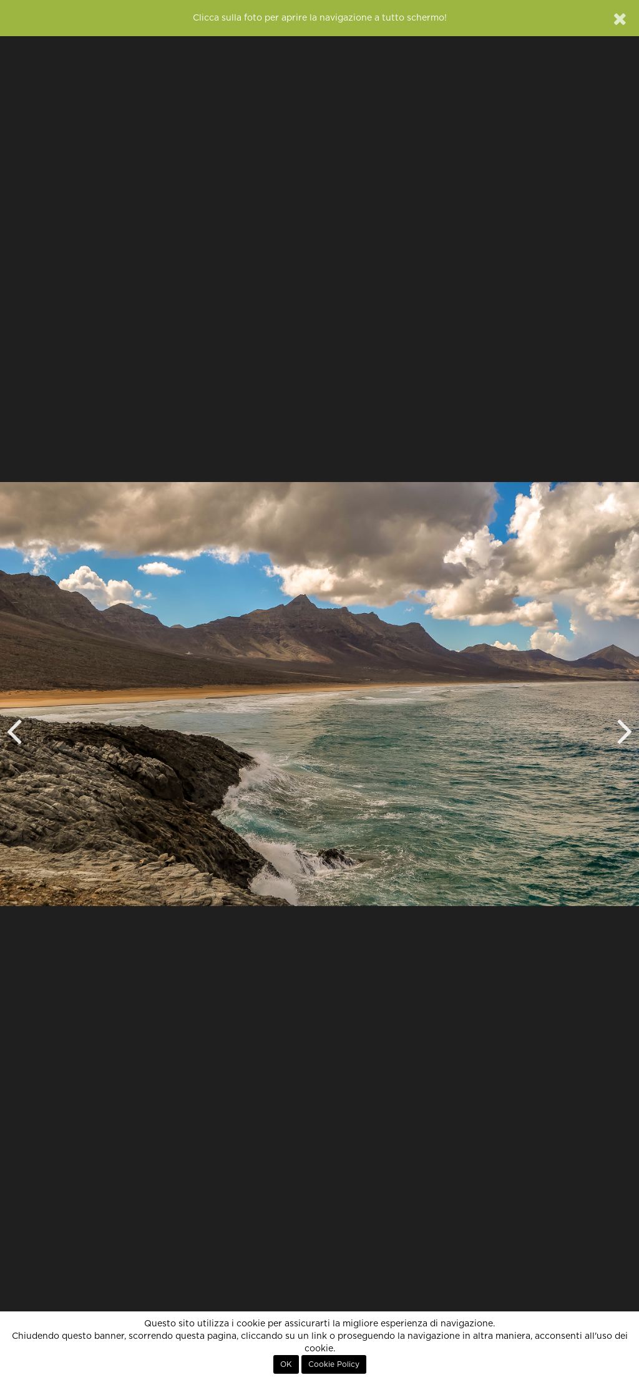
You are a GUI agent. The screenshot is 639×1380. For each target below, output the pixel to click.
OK (286, 1364)
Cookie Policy (333, 1364)
